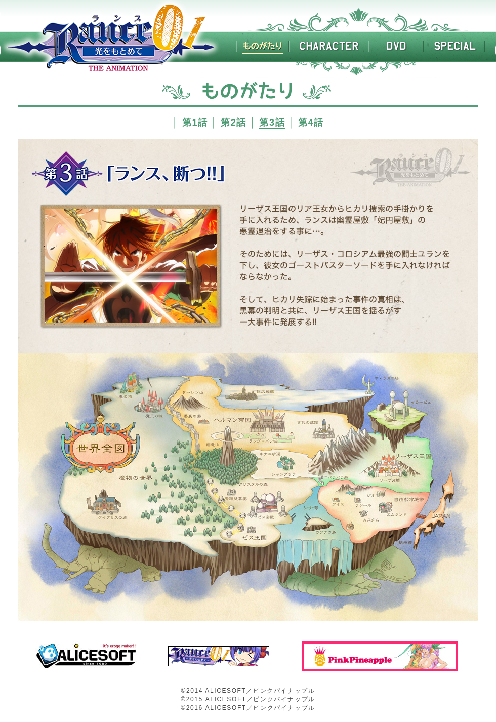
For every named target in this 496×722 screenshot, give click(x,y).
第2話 (233, 122)
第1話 (195, 122)
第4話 (311, 122)
